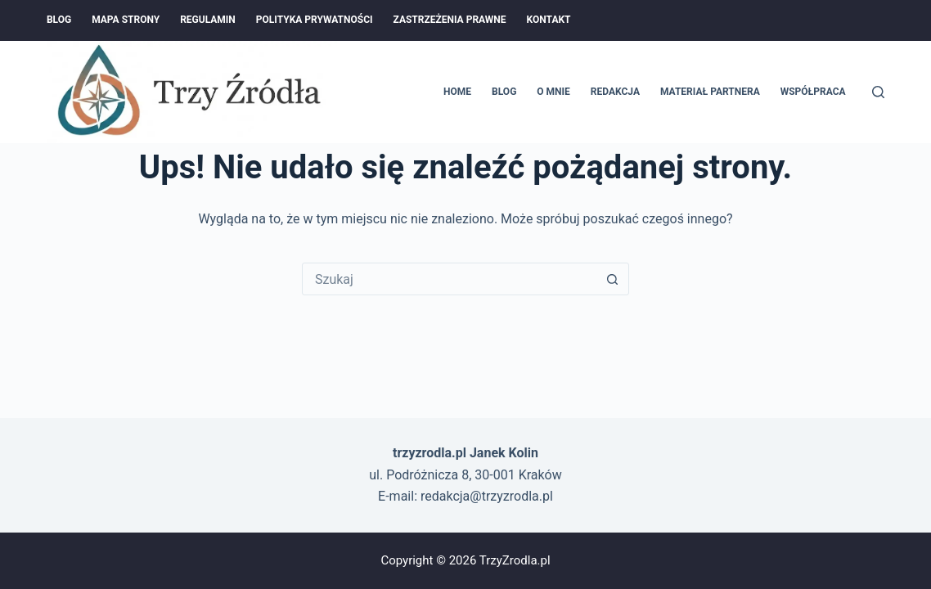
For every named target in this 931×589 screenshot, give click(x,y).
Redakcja (615, 91)
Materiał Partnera (710, 91)
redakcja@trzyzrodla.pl (487, 496)
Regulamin (208, 19)
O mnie (553, 91)
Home (457, 91)
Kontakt (549, 19)
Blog (59, 19)
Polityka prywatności (314, 19)
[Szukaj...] (449, 279)
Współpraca (813, 91)
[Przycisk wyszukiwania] (612, 279)
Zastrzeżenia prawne (450, 19)
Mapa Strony (126, 19)
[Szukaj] (878, 92)
